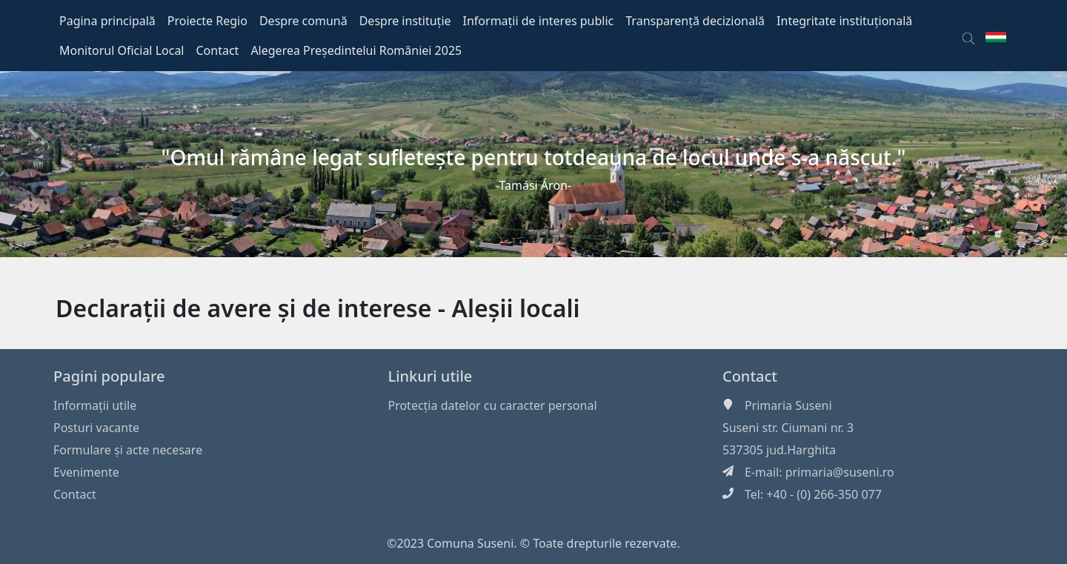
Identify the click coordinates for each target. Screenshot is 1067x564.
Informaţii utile (94, 405)
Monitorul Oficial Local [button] (122, 50)
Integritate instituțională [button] (844, 21)
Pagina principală (107, 21)
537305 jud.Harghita (779, 450)
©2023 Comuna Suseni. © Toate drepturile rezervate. (533, 543)
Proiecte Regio (207, 21)
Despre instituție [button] (405, 21)
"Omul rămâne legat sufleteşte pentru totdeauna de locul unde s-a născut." (534, 157)
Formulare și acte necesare (127, 450)
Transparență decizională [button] (695, 21)
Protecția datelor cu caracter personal (492, 405)
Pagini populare (109, 376)
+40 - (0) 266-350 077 (824, 494)
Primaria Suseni (788, 405)
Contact (74, 494)
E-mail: (765, 472)
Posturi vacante (96, 427)
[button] (968, 36)
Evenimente (86, 472)
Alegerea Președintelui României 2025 (356, 50)
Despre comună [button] (303, 21)
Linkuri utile (430, 376)
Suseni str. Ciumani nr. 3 (788, 427)
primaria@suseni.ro (839, 472)
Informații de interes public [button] (538, 21)
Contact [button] (217, 50)
